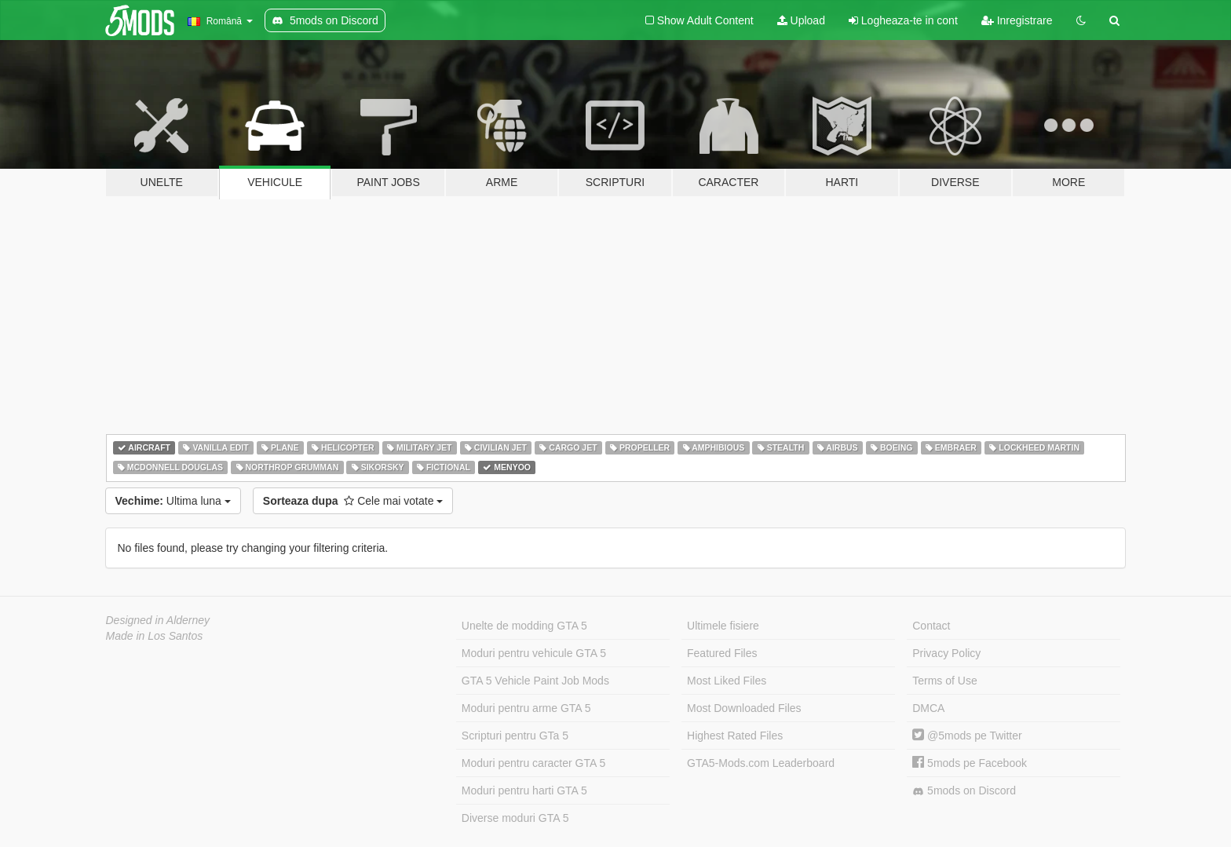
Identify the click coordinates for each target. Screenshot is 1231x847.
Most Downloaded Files (744, 708)
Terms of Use (944, 680)
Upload (801, 20)
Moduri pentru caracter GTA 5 (533, 763)
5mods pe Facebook (969, 763)
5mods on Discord (964, 791)
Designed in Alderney (158, 620)
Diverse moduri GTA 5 (515, 818)
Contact (931, 625)
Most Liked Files (726, 680)
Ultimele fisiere (723, 625)
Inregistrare (1017, 20)
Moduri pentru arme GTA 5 (526, 708)
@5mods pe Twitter (966, 735)
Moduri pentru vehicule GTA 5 (534, 653)
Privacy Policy (946, 653)
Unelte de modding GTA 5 (524, 625)
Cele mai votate (353, 501)
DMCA (928, 708)
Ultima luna (173, 501)
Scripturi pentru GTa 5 (515, 735)
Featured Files (722, 653)
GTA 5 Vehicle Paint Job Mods (535, 680)
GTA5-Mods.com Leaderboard (761, 763)
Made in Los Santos (154, 636)
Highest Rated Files (735, 735)
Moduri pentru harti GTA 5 (524, 790)
